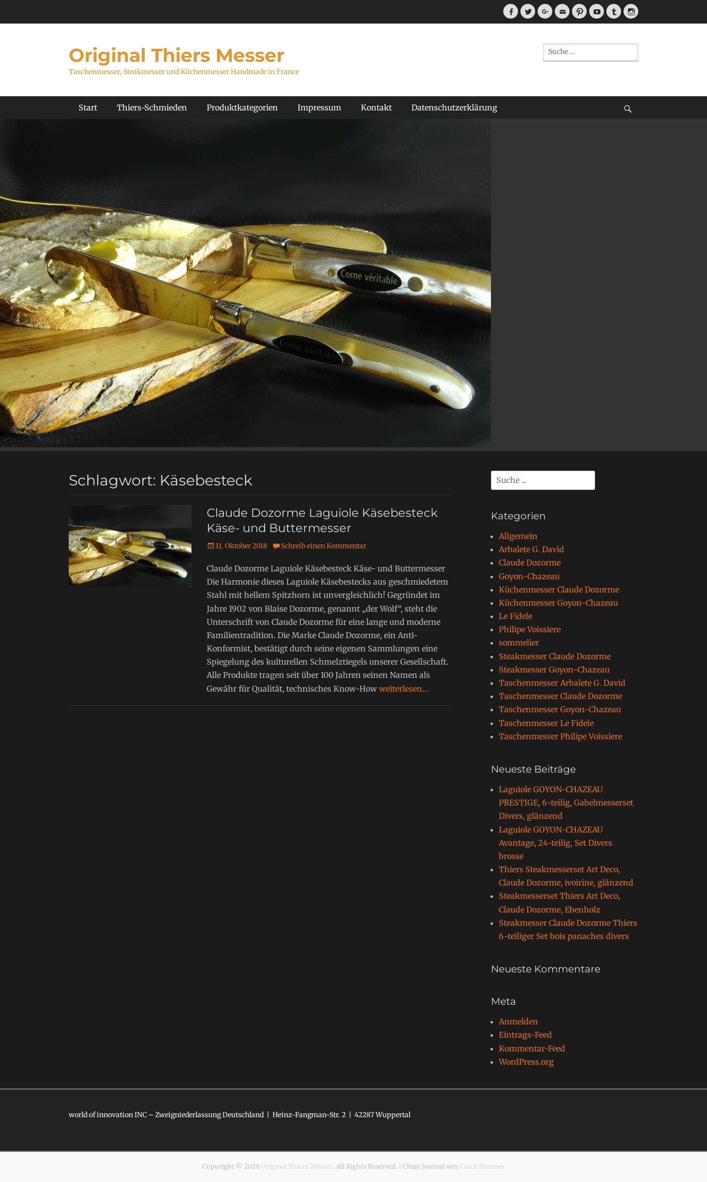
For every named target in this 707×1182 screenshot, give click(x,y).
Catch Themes (482, 1166)
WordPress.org (526, 1062)
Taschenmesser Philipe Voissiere (560, 736)
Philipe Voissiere (530, 629)
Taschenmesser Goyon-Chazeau (560, 709)
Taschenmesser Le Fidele (546, 723)
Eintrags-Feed (525, 1035)
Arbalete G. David (531, 549)
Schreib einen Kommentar (323, 545)
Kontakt (376, 107)
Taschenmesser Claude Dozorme (560, 696)
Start (88, 107)
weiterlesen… (404, 689)
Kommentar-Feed (532, 1048)
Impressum (319, 107)
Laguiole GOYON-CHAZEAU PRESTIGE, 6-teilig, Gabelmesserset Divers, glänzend (566, 802)
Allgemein (518, 536)
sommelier (519, 642)
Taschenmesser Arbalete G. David (562, 683)
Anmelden (518, 1021)
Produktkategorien (242, 107)
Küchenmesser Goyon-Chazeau (558, 603)
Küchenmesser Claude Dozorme (559, 589)
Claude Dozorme (530, 562)
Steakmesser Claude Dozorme (555, 656)
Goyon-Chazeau (529, 576)
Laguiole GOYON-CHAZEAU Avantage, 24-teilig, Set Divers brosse (555, 843)
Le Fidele (515, 616)
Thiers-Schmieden (152, 107)
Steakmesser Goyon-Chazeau (554, 669)
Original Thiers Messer (176, 55)
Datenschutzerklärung (454, 107)
